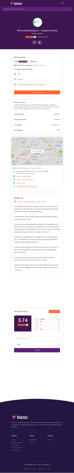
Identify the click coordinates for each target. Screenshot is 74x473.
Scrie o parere (37, 92)
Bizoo (31, 465)
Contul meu (15, 445)
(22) (59, 327)
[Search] (34, 9)
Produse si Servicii (17, 442)
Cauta (37, 350)
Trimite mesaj (21, 183)
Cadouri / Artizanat (39, 66)
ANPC (49, 469)
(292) (58, 319)
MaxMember (33, 440)
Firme (13, 440)
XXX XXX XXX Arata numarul (27, 187)
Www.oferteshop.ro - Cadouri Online (37, 30)
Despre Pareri (16, 450)
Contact (49, 440)
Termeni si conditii (30, 469)
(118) (58, 329)
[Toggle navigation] (62, 3)
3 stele (36, 324)
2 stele (36, 327)
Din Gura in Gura (17, 448)
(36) (59, 324)
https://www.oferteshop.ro (25, 180)
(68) (59, 322)
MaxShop (32, 442)
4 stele (36, 322)
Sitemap (41, 469)
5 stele (36, 319)
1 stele (36, 329)
